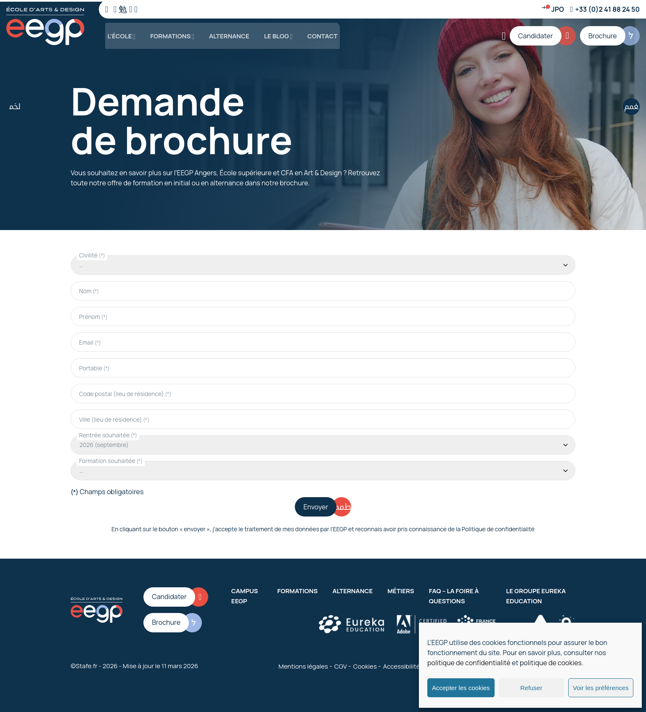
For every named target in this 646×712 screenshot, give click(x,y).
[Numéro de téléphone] (605, 9)
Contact (319, 33)
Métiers (400, 589)
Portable (94, 366)
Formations (168, 33)
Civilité (92, 253)
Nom (89, 289)
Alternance (226, 33)
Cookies (365, 664)
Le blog (273, 33)
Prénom (93, 315)
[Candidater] (545, 33)
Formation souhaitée (111, 459)
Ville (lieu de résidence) (114, 418)
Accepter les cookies (461, 687)
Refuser (531, 687)
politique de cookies (551, 662)
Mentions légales (303, 664)
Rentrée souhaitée (108, 433)
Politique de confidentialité (498, 527)
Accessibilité (401, 664)
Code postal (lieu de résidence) (125, 392)
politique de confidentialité (469, 662)
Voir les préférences (601, 687)
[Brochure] (610, 33)
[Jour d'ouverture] (553, 9)
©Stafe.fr (84, 664)
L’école (117, 33)
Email (90, 341)
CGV (340, 664)
